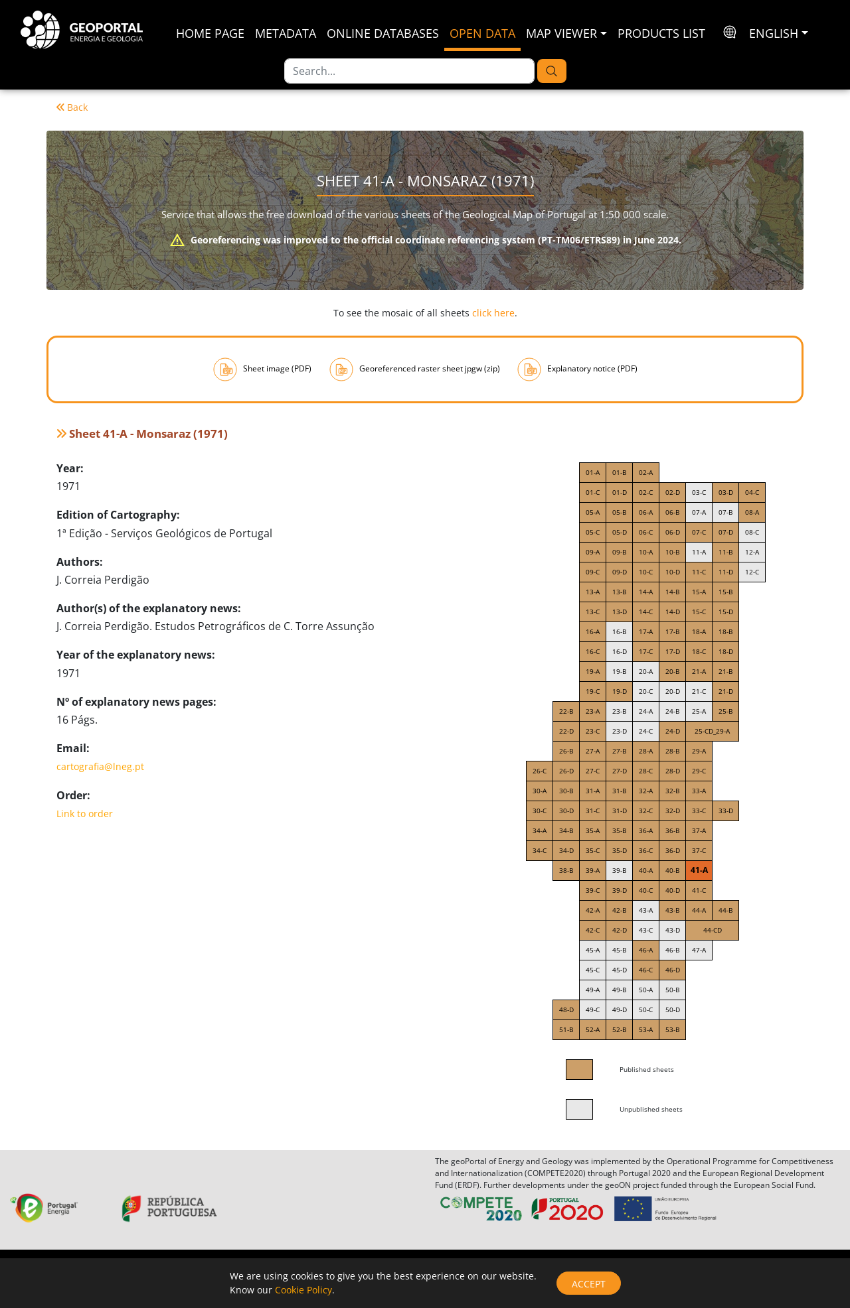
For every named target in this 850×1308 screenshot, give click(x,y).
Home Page (210, 33)
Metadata (285, 33)
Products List (661, 33)
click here (493, 312)
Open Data (482, 33)
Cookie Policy (303, 1289)
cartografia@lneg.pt (100, 766)
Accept (589, 1283)
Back (72, 107)
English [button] (773, 33)
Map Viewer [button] (561, 33)
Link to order (84, 813)
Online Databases (383, 33)
